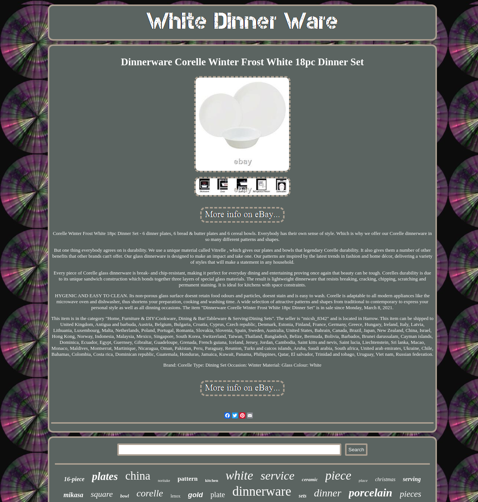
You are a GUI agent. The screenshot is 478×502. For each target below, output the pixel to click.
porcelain (370, 492)
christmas (385, 479)
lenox (176, 496)
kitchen (211, 480)
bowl (124, 496)
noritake (164, 481)
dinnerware (261, 491)
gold (195, 495)
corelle (149, 493)
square (102, 494)
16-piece (74, 479)
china (137, 475)
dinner (327, 493)
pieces (410, 494)
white (239, 475)
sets (303, 496)
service (278, 475)
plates (105, 476)
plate (217, 494)
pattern (187, 478)
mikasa (73, 495)
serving (412, 479)
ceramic (310, 479)
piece (338, 475)
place (363, 480)
